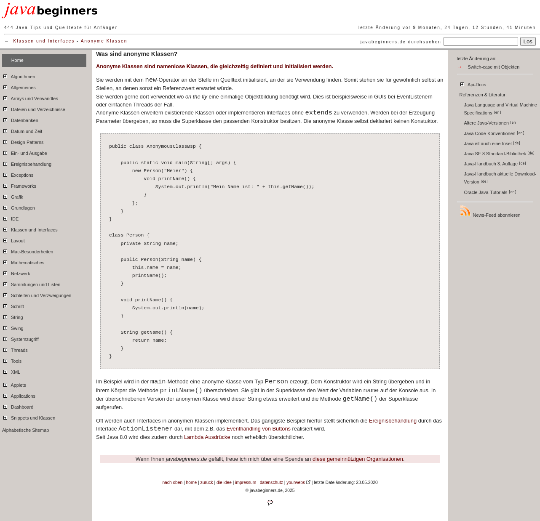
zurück (206, 482)
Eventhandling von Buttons (259, 428)
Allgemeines (19, 86)
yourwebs (295, 482)
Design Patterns (22, 141)
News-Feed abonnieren (490, 211)
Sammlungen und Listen (31, 283)
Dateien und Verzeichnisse (33, 108)
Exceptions (17, 174)
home (191, 482)
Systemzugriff (20, 338)
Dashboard (17, 405)
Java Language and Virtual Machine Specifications (500, 108)
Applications (18, 395)
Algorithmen (18, 75)
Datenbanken (20, 119)
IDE (10, 217)
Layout (13, 239)
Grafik (12, 195)
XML (11, 371)
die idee (224, 482)
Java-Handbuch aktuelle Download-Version (500, 177)
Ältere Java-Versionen (491, 122)
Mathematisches (23, 261)
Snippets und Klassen (28, 416)
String (12, 316)
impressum (245, 482)
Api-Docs (473, 83)
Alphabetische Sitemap (25, 430)
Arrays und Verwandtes (30, 97)
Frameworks (19, 185)
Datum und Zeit (22, 130)
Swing (13, 327)
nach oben (172, 482)
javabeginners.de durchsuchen (401, 42)
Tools (11, 360)
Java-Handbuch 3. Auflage (495, 163)
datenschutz (271, 482)
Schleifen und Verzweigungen (36, 294)
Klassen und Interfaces (44, 41)
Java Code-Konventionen (494, 133)
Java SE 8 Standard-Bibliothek (499, 153)
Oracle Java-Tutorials (490, 192)
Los (528, 41)
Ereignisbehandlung (26, 163)
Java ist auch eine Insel (492, 143)
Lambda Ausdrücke (207, 437)
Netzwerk (16, 272)
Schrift (13, 305)
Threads (15, 349)
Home (17, 60)
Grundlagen (18, 206)
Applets (14, 384)
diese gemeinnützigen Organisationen (358, 459)
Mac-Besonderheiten (27, 250)
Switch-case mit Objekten (494, 66)
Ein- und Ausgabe (24, 152)
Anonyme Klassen (104, 41)
